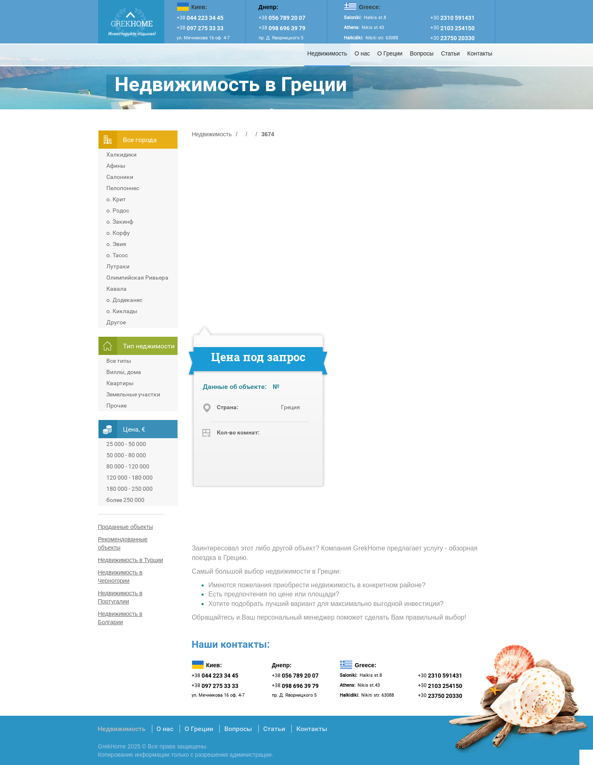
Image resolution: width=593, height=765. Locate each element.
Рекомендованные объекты (123, 543)
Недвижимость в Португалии (120, 597)
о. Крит (116, 199)
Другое (116, 322)
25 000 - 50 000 (126, 444)
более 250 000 (125, 500)
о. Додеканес (124, 300)
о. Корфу (118, 232)
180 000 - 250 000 (129, 488)
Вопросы (422, 53)
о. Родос (117, 210)
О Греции (390, 53)
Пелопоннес (122, 188)
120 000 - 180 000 (129, 477)
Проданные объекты (125, 527)
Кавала (116, 288)
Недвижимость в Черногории (120, 576)
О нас (362, 53)
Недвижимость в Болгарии (120, 618)
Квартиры (120, 383)
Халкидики (121, 154)
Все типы (118, 360)
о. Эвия (116, 244)
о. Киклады (121, 311)
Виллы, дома (123, 372)
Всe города (140, 140)
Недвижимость (327, 53)
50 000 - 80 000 (126, 455)
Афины (115, 165)
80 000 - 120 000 (127, 466)
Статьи (450, 53)
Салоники (119, 177)
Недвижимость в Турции (130, 560)
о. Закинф (119, 221)
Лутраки (118, 266)
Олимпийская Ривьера (137, 277)
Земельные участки (133, 394)
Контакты (479, 53)
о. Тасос (117, 255)
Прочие (116, 405)
